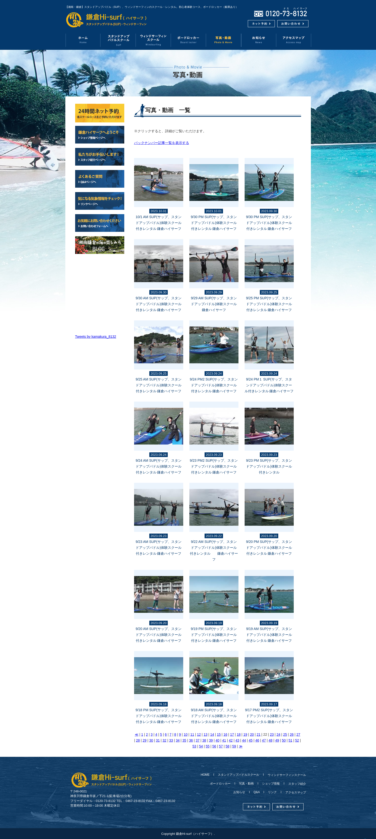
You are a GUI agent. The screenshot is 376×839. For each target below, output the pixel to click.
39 (211, 740)
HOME (206, 774)
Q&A (257, 792)
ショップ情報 (271, 783)
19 (245, 734)
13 (206, 734)
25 (285, 734)
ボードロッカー (188, 40)
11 (192, 734)
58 (228, 746)
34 (178, 740)
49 (277, 740)
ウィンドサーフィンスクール (153, 40)
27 (298, 734)
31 (158, 740)
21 (259, 734)
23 (272, 734)
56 (214, 746)
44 (244, 740)
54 (201, 746)
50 (284, 740)
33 (171, 740)
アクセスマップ (293, 40)
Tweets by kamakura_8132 (95, 337)
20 (252, 734)
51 (290, 740)
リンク (272, 792)
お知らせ (258, 40)
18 (239, 734)
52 (297, 740)
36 (191, 740)
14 (212, 734)
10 (186, 734)
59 (234, 746)
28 (138, 740)
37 (198, 740)
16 (225, 734)
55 (208, 746)
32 (165, 740)
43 (237, 740)
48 (271, 740)
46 (257, 740)
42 (231, 740)
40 (218, 740)
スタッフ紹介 (295, 784)
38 (204, 740)
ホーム (82, 40)
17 (232, 734)
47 (264, 740)
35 (184, 740)
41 (224, 740)
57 (221, 746)
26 (292, 734)
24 (278, 734)
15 (219, 734)
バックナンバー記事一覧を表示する (161, 143)
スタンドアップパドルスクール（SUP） (118, 40)
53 (194, 746)
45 (251, 740)
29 (145, 740)
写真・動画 (223, 40)
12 (199, 734)
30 (151, 740)
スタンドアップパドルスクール (238, 774)
